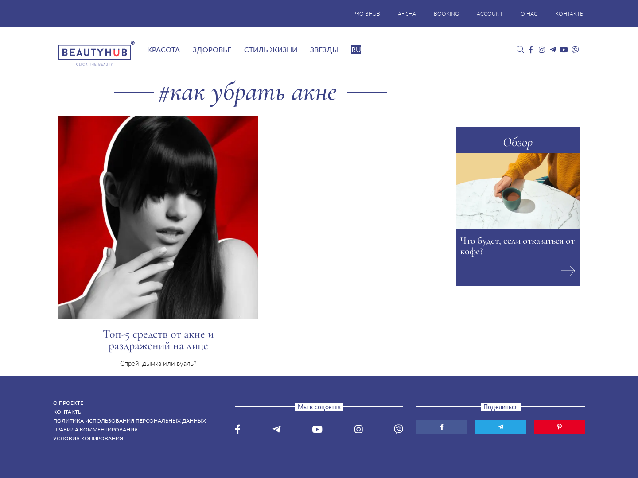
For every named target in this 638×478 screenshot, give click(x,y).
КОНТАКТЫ (570, 13)
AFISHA (407, 13)
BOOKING (446, 13)
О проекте (68, 403)
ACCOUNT (490, 13)
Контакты (68, 411)
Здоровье (212, 49)
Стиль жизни (270, 49)
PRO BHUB (366, 13)
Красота (163, 49)
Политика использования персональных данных (129, 420)
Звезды (324, 49)
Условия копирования (88, 438)
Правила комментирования (95, 429)
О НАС (529, 13)
